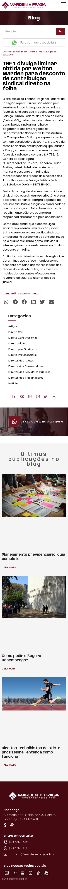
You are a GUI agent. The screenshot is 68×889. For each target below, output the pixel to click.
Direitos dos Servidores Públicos (29, 372)
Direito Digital (17, 343)
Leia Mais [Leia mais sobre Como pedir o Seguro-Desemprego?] (9, 668)
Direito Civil (15, 332)
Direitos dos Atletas (21, 360)
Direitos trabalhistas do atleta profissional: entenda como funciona (31, 752)
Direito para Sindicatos (23, 349)
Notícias (13, 383)
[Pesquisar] (60, 31)
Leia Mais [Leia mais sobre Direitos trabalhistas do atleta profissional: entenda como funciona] (9, 765)
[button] (6, 302)
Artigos (13, 326)
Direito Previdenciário (22, 354)
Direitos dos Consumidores (25, 366)
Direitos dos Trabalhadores (25, 377)
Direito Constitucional (22, 337)
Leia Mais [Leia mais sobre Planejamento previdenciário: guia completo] (9, 567)
